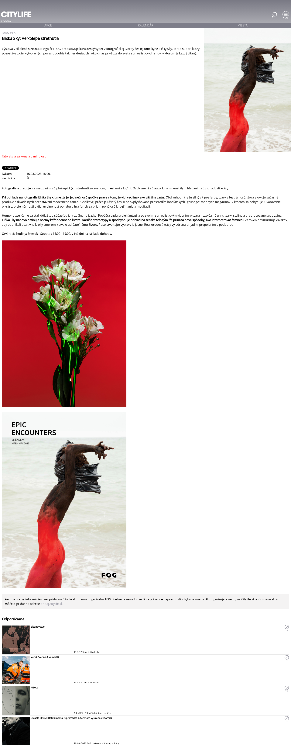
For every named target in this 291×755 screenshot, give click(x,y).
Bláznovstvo (38, 626)
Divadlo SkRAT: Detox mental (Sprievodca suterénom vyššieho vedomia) (71, 718)
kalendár (145, 25)
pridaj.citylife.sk (52, 604)
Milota (34, 687)
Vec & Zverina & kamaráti (45, 657)
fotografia (8, 32)
